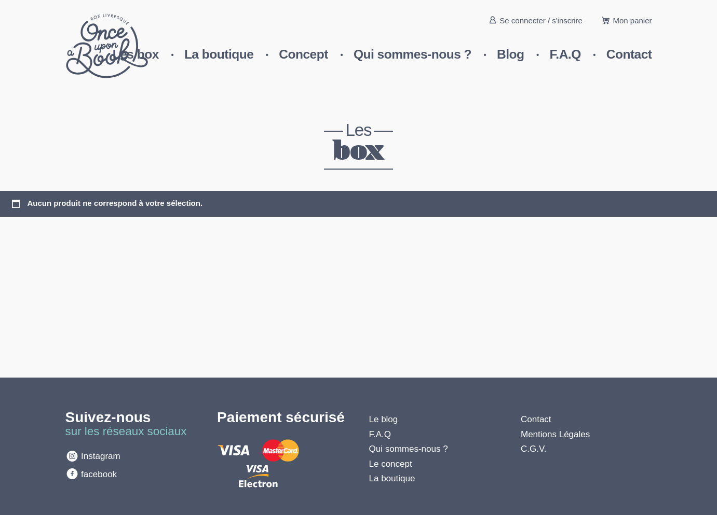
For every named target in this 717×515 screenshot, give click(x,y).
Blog (510, 54)
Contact (629, 54)
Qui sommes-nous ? (412, 54)
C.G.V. (533, 449)
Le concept (390, 464)
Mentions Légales (555, 434)
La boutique (218, 54)
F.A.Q (565, 54)
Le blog (383, 419)
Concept (303, 54)
